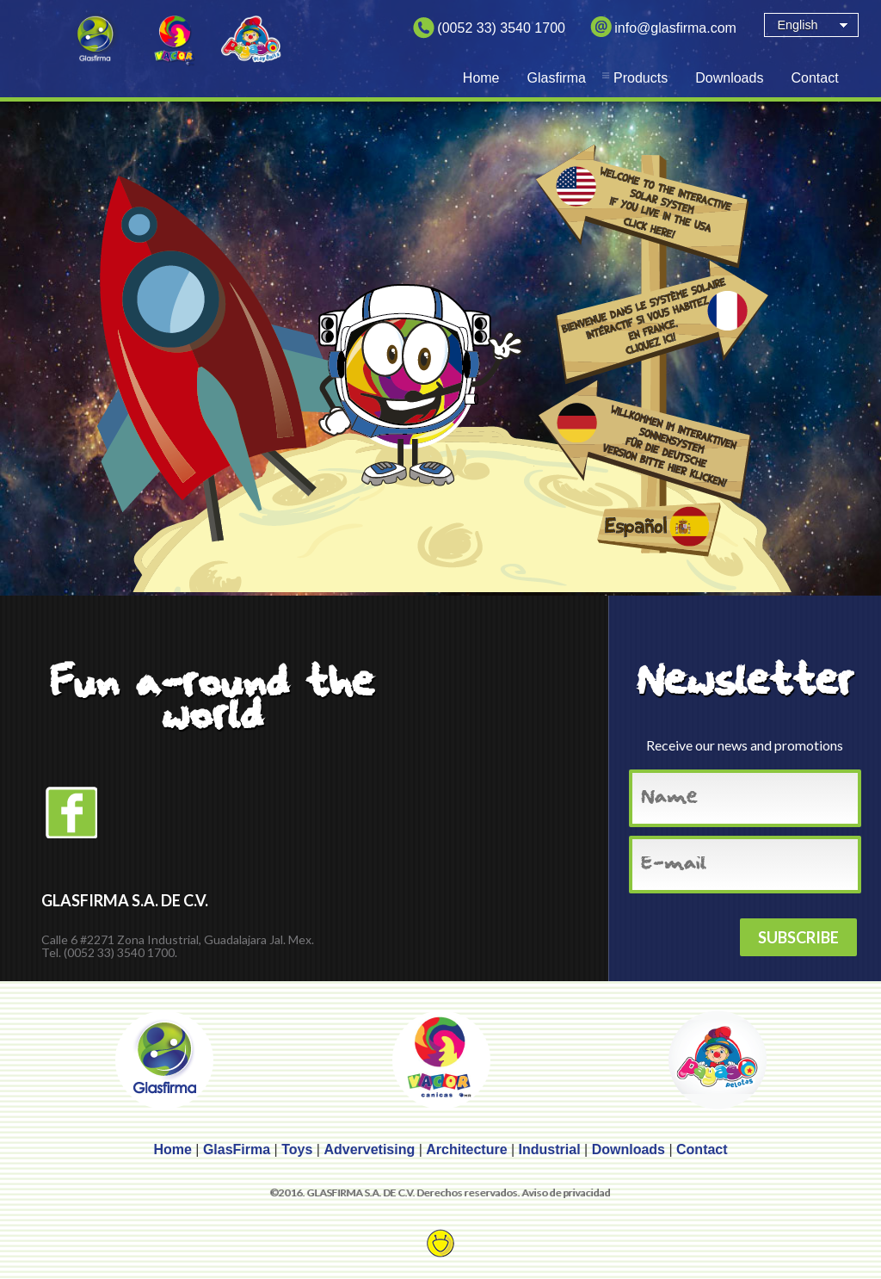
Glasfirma (556, 78)
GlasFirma (236, 1149)
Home (481, 78)
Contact (814, 78)
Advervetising (369, 1149)
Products (640, 78)
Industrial (550, 1149)
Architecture (466, 1149)
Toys (296, 1149)
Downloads (729, 78)
